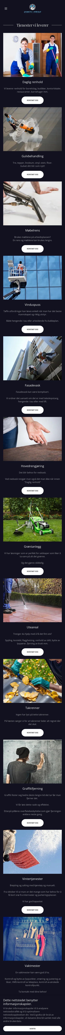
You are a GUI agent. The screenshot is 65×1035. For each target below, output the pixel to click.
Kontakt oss (32, 100)
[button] (7, 8)
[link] (32, 8)
